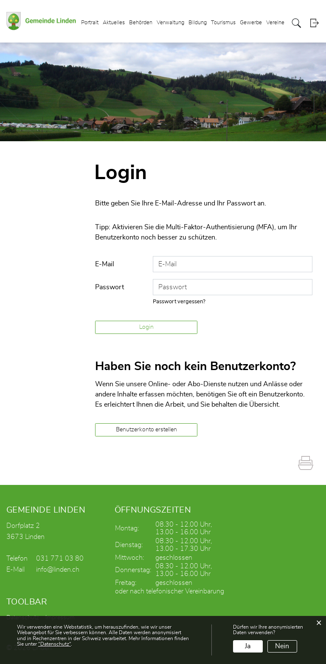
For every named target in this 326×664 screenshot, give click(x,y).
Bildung (197, 23)
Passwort (109, 287)
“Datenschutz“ (54, 644)
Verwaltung (170, 23)
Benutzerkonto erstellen (146, 430)
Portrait (89, 23)
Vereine (275, 23)
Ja (247, 646)
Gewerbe (251, 23)
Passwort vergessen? (179, 302)
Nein (282, 646)
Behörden (140, 23)
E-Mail (104, 264)
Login (314, 23)
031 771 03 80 (60, 558)
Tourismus (223, 23)
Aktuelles (114, 23)
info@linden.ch (57, 569)
